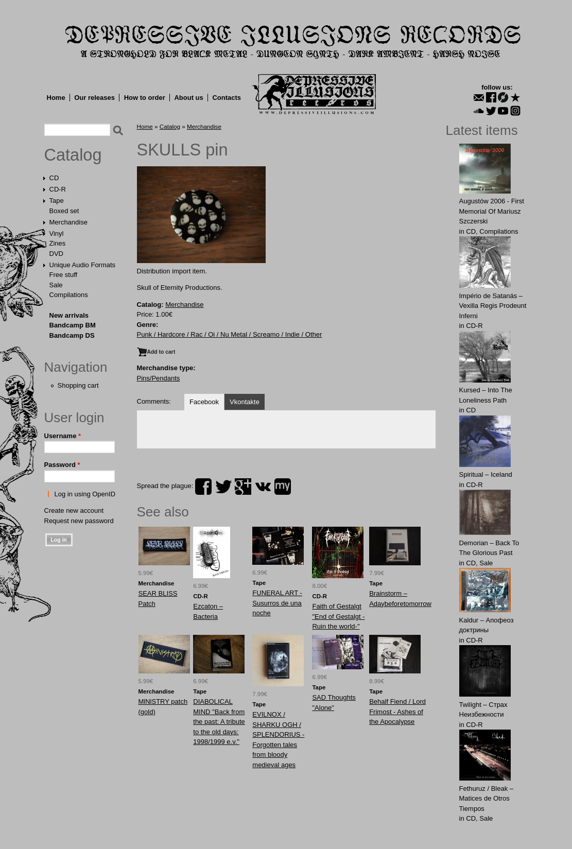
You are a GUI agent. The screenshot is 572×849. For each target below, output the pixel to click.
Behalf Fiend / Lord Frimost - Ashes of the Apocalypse (397, 711)
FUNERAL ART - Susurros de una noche (277, 603)
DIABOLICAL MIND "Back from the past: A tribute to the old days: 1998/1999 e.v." (219, 722)
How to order (144, 97)
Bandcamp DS (72, 335)
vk (263, 486)
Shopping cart (78, 385)
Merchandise (68, 222)
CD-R (57, 189)
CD (54, 178)
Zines (57, 243)
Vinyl (56, 233)
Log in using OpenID (85, 494)
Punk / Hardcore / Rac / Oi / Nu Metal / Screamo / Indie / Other (229, 334)
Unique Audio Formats (82, 265)
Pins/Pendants (158, 378)
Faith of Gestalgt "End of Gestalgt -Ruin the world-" (338, 616)
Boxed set (64, 211)
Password (62, 465)
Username (62, 436)
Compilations (68, 295)
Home (56, 97)
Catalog (73, 155)
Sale (56, 285)
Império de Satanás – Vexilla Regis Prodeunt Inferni (493, 306)
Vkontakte (244, 402)
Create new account (74, 510)
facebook (203, 486)
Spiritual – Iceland (485, 474)
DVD (56, 253)
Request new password (79, 521)
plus (243, 486)
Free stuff (63, 275)
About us (188, 97)
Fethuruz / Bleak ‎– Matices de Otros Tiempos (486, 798)
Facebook (204, 402)
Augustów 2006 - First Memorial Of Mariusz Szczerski (491, 211)
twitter (223, 486)
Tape (56, 200)
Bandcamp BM (72, 325)
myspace (282, 486)
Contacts (226, 97)
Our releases (94, 97)
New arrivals (69, 315)
